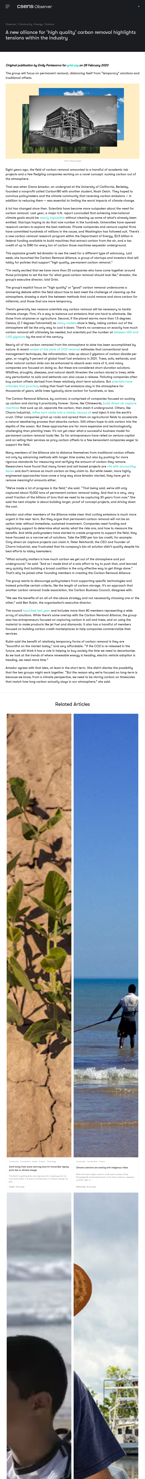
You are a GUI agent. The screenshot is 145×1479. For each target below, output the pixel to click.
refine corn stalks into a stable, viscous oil (61, 412)
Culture (102, 1161)
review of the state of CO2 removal (55, 349)
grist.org (72, 65)
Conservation (25, 1161)
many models (66, 323)
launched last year (36, 610)
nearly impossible (52, 217)
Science (49, 24)
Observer (11, 24)
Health (34, 1161)
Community (25, 24)
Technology (51, 1161)
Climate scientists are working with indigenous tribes (102, 1167)
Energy (39, 24)
